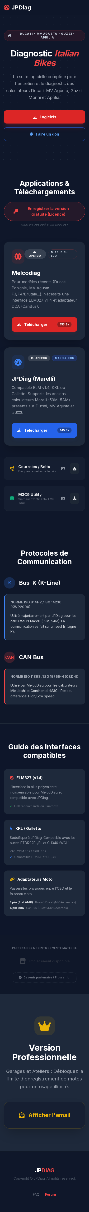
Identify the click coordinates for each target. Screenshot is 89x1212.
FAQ (36, 1194)
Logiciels (44, 117)
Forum (50, 1194)
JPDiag (17, 7)
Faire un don (44, 134)
